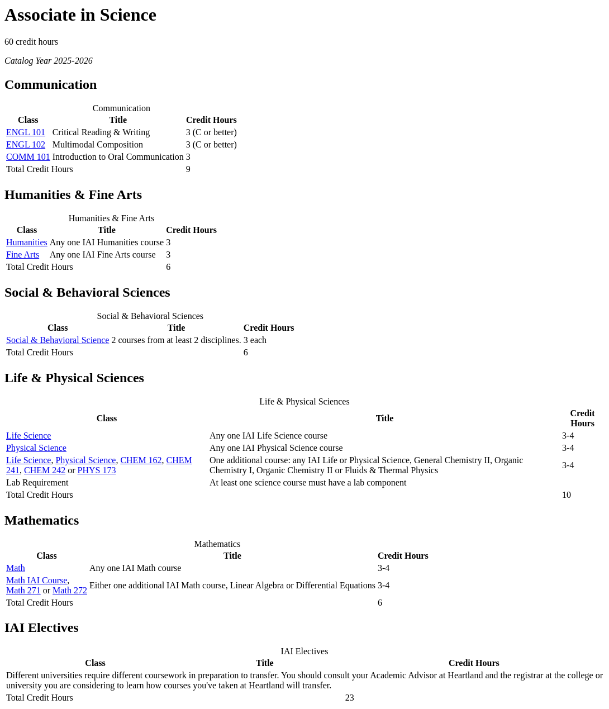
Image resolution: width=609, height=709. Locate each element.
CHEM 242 (44, 470)
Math (15, 568)
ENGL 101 (25, 132)
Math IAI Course (36, 580)
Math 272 (70, 590)
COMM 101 (28, 156)
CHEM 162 (140, 460)
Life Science (28, 435)
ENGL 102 (25, 144)
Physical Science (36, 448)
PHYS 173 (97, 470)
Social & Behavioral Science (57, 340)
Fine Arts (22, 254)
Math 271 (23, 590)
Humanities (26, 242)
